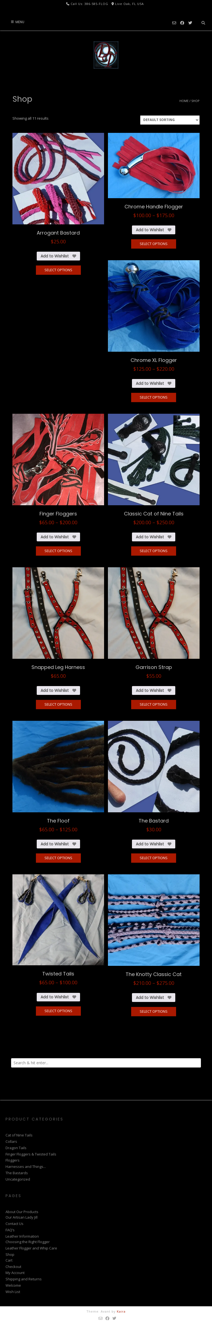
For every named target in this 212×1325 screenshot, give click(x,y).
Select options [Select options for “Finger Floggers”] (58, 550)
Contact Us (14, 1223)
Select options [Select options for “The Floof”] (58, 857)
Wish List (13, 1291)
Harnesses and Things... (26, 1166)
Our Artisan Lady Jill (22, 1217)
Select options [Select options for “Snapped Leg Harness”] (58, 704)
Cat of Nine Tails (19, 1135)
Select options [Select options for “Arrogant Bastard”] (58, 269)
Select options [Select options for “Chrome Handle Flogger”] (154, 243)
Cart (9, 1260)
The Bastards (17, 1172)
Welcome (13, 1285)
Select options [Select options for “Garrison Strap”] (154, 704)
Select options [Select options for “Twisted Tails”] (58, 1010)
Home (184, 101)
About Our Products (22, 1211)
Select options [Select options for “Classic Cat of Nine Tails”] (154, 550)
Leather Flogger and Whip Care (31, 1248)
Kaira (121, 1311)
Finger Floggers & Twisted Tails (31, 1154)
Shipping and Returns (24, 1278)
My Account (15, 1272)
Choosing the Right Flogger (28, 1241)
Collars (11, 1141)
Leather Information (22, 1236)
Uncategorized (18, 1179)
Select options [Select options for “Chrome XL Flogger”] (154, 397)
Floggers (13, 1160)
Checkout (13, 1266)
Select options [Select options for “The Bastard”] (154, 857)
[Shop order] (170, 120)
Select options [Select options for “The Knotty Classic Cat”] (154, 1011)
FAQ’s (10, 1229)
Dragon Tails (16, 1147)
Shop (10, 1254)
